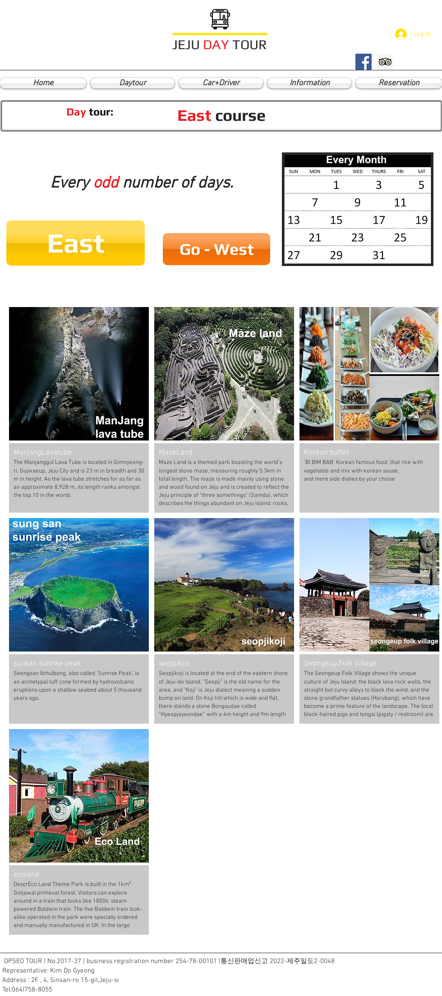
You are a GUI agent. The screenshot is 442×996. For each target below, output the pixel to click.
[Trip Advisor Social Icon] (385, 62)
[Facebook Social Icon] (363, 62)
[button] (75, 243)
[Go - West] (216, 249)
